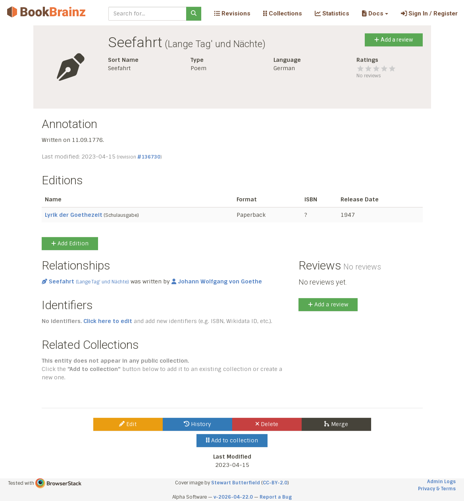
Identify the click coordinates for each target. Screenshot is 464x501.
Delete (267, 424)
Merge (336, 424)
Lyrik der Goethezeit (73, 214)
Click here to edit (107, 321)
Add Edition (70, 243)
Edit (128, 424)
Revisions (232, 13)
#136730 (148, 157)
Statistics (332, 13)
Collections (282, 13)
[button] (375, 13)
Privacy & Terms (437, 489)
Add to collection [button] (232, 440)
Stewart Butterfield (235, 483)
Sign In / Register (429, 13)
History (197, 424)
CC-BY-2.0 (275, 483)
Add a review (393, 39)
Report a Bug (276, 497)
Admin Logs (441, 481)
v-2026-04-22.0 (233, 497)
